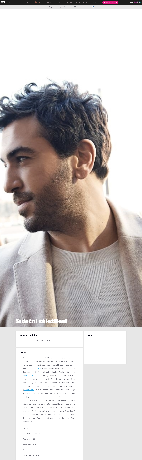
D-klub (60, 2)
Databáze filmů (86, 7)
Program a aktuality (55, 7)
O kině (76, 7)
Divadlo (28, 2)
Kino (38, 2)
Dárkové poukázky (82, 2)
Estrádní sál (49, 2)
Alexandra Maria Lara (32, 375)
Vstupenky (67, 7)
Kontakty (96, 2)
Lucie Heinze (29, 389)
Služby (69, 2)
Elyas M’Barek (35, 368)
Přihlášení (130, 2)
